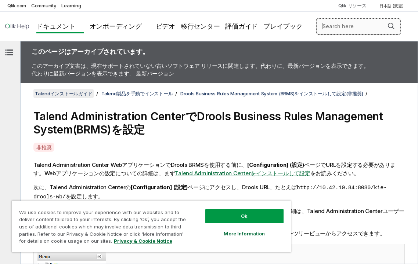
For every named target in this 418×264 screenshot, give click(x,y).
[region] (133, 223)
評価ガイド (241, 26)
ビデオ (165, 26)
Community (44, 5)
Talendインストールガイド (63, 93)
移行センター (200, 26)
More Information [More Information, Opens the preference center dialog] (213, 228)
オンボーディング (116, 26)
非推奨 (43, 147)
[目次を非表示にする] (9, 52)
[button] (391, 26)
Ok (213, 210)
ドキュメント (56, 26)
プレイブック (283, 26)
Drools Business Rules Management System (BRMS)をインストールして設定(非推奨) (271, 93)
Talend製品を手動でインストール (137, 93)
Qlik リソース (352, 5)
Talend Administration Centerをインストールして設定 (242, 173)
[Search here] (358, 26)
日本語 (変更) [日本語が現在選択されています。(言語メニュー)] (392, 5)
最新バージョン (155, 73)
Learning (71, 5)
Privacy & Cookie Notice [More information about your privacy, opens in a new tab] (111, 242)
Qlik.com (16, 5)
